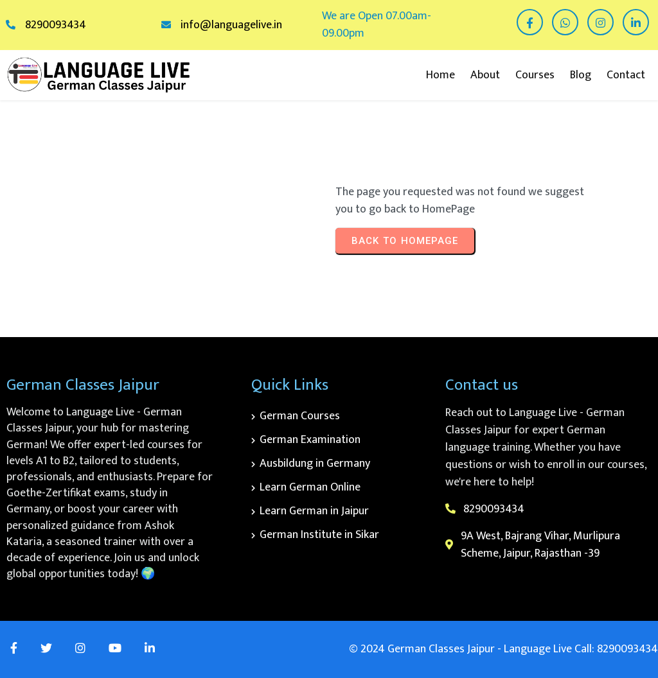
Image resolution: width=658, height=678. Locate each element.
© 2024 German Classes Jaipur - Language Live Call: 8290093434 (503, 649)
